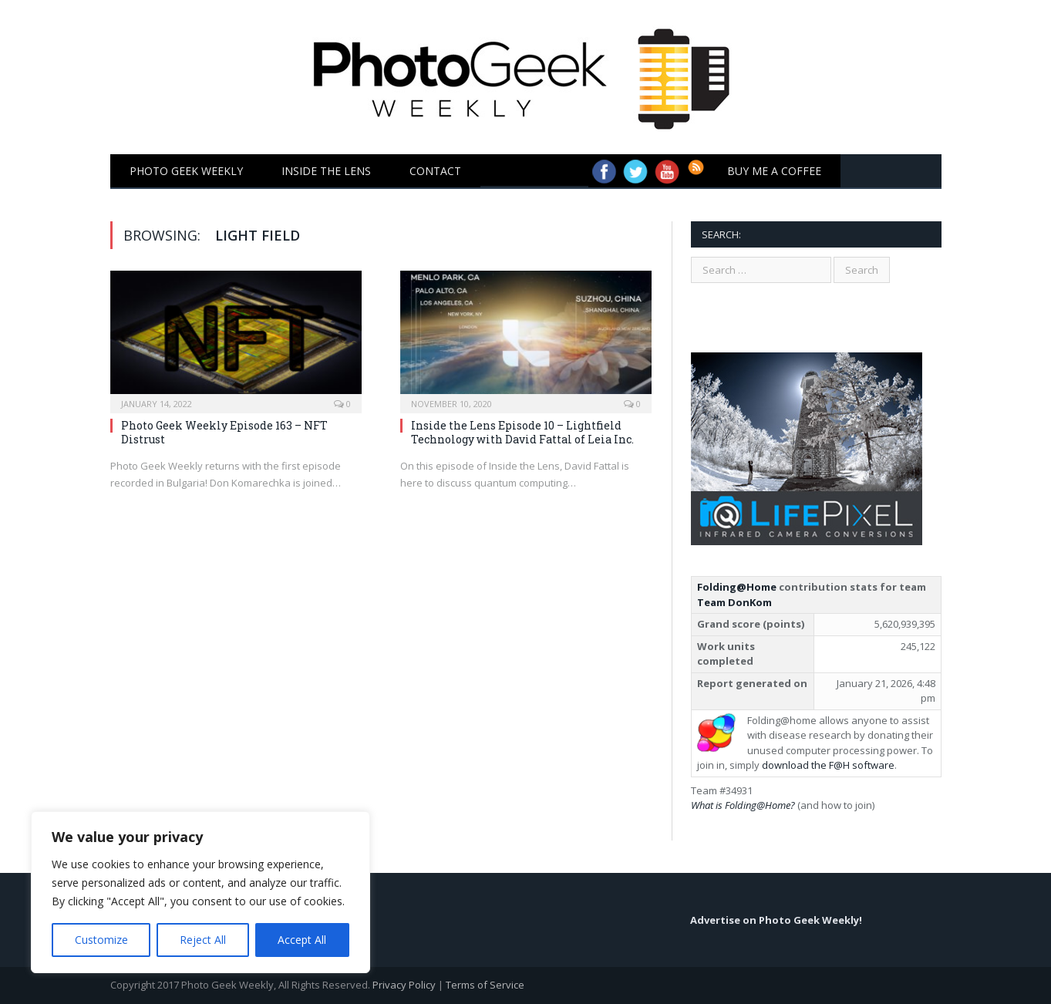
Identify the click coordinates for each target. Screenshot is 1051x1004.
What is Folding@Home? (743, 805)
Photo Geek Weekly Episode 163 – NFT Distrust (224, 432)
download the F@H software (828, 765)
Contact (435, 170)
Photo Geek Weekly (186, 170)
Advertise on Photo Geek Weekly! (776, 920)
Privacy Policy (404, 985)
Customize (101, 939)
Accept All (302, 939)
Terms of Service (485, 985)
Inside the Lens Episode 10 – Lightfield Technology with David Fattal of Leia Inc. (522, 432)
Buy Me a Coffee (774, 170)
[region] (200, 892)
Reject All (203, 939)
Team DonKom (734, 602)
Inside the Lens (326, 170)
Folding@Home (736, 587)
